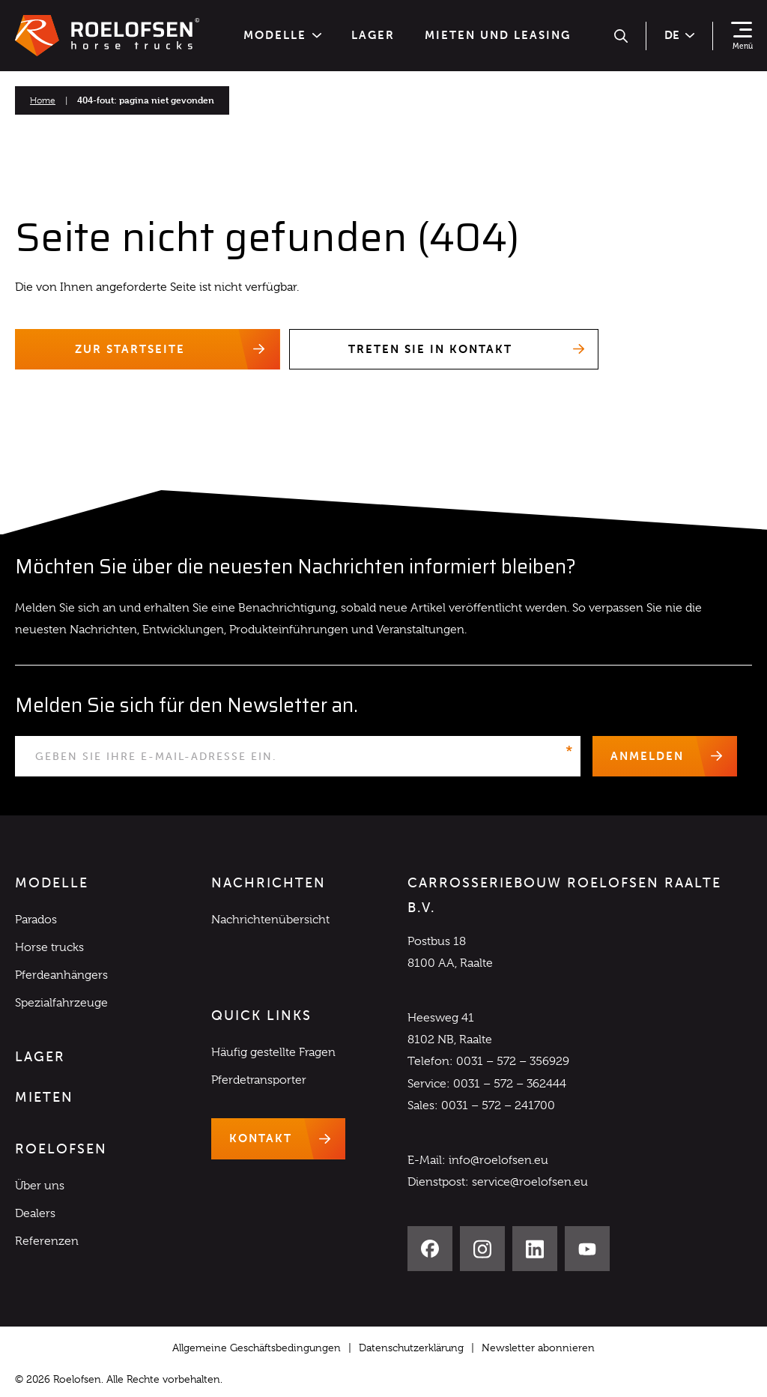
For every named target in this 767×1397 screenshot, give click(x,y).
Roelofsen (61, 1149)
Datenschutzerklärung (411, 1348)
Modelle (282, 35)
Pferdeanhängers (61, 976)
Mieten (44, 1098)
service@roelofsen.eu (530, 1182)
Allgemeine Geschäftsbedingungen (256, 1348)
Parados (36, 919)
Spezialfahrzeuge (61, 1003)
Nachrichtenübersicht (270, 919)
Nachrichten (268, 883)
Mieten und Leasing (498, 35)
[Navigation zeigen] (741, 36)
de (679, 35)
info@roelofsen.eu (498, 1161)
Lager (373, 35)
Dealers (35, 1214)
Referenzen (47, 1242)
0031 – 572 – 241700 (498, 1105)
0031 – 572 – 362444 (509, 1083)
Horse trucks (49, 948)
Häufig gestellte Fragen (273, 1053)
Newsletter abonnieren (538, 1348)
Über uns (39, 1186)
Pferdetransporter (258, 1080)
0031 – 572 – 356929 (512, 1062)
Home (42, 100)
